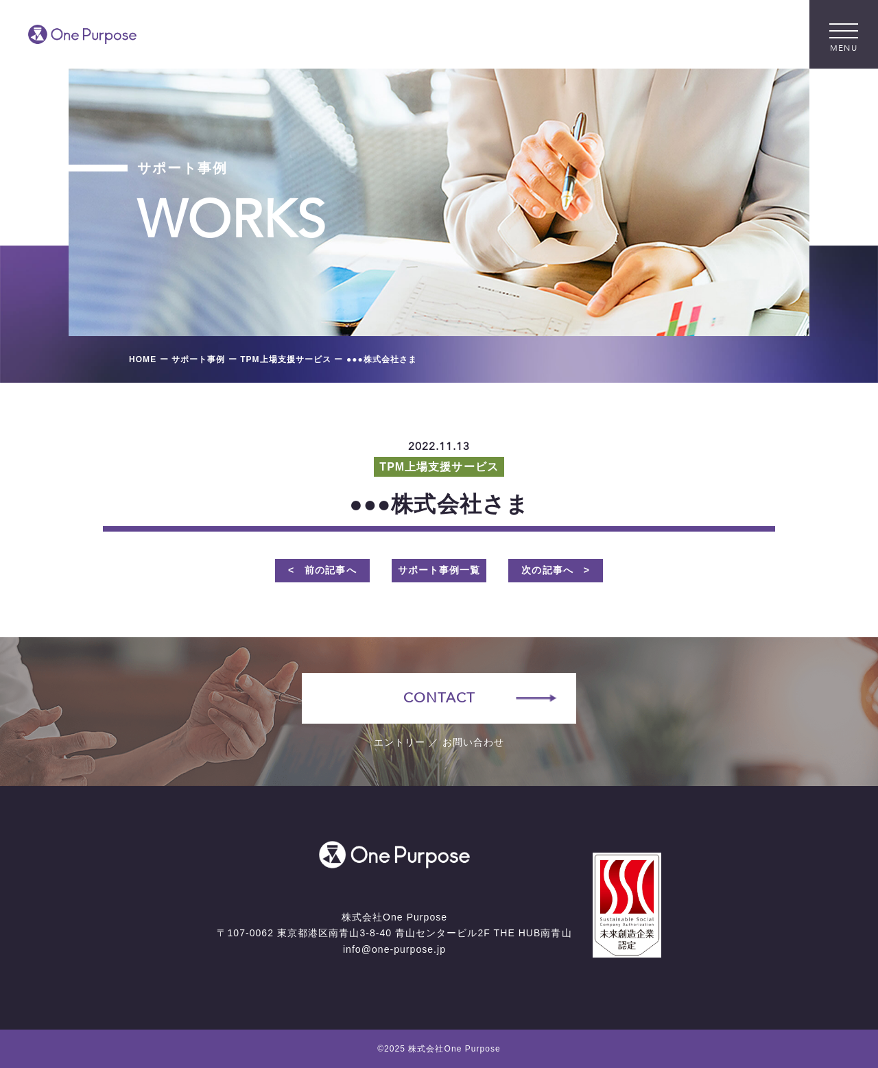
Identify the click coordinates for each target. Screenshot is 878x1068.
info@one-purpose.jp (394, 949)
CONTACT (438, 698)
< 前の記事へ (322, 570)
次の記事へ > (555, 570)
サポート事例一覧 (439, 570)
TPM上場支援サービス (438, 467)
